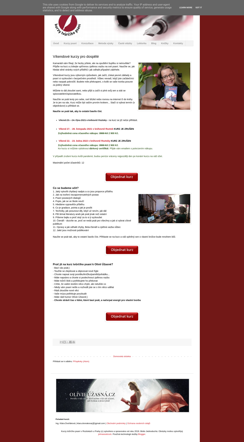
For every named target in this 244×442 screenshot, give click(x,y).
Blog (153, 43)
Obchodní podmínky (116, 423)
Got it (198, 7)
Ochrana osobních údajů (138, 423)
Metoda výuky (105, 43)
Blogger (141, 434)
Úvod (56, 43)
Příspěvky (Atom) (81, 361)
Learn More (185, 7)
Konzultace (87, 43)
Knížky (164, 43)
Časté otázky (125, 43)
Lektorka (141, 43)
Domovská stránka (122, 356)
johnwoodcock (104, 434)
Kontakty (178, 43)
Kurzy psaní (70, 43)
